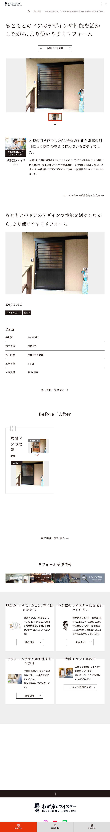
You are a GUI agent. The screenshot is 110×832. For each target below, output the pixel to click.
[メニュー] (104, 4)
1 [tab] (55, 125)
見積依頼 (55, 827)
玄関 (26, 315)
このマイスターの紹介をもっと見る (80, 197)
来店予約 (18, 827)
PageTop (55, 793)
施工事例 (37, 11)
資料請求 (92, 827)
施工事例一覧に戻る (52, 392)
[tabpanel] (55, 118)
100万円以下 (13, 315)
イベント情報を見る (80, 690)
